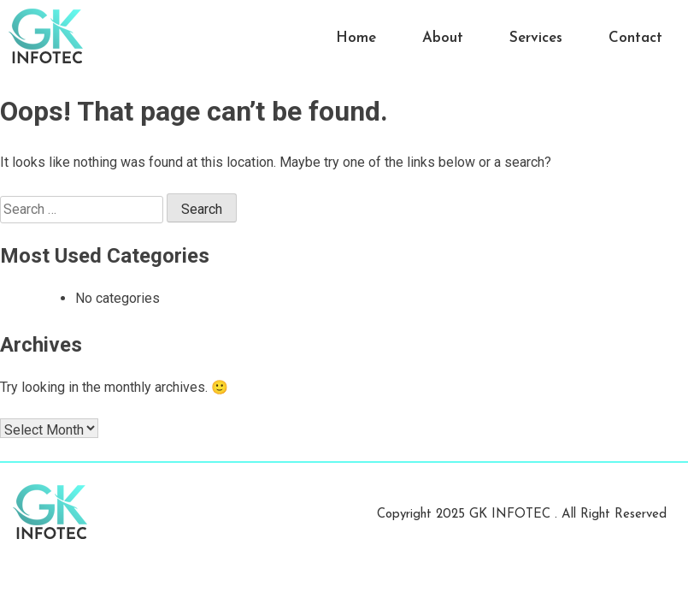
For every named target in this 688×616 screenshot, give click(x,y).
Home (356, 38)
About (442, 38)
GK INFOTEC (512, 514)
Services (535, 38)
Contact (635, 38)
